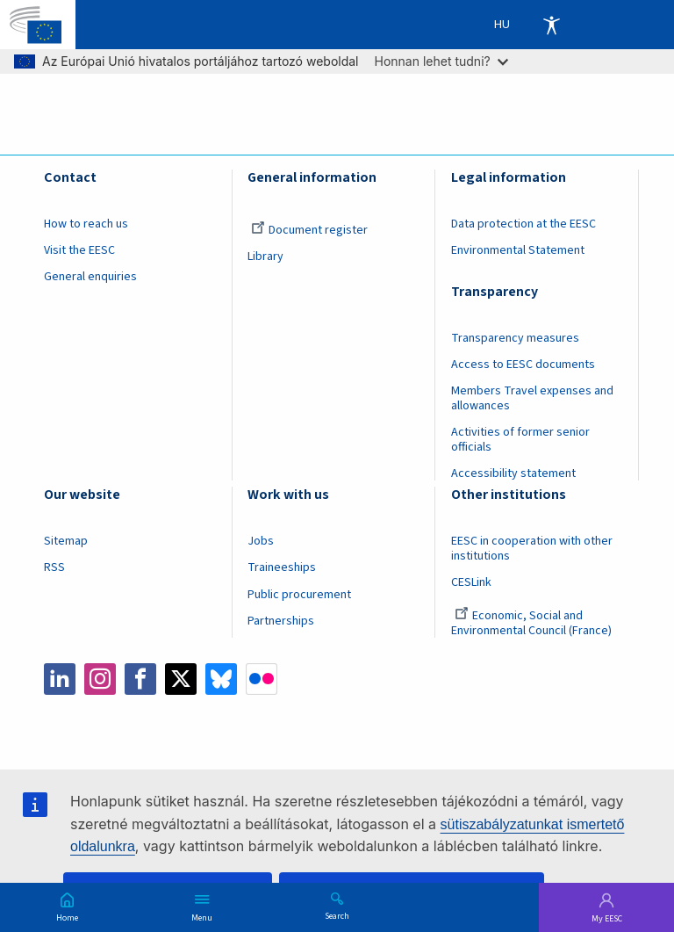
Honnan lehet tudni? (441, 61)
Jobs (260, 541)
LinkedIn (59, 679)
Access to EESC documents (523, 364)
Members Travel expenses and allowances (532, 398)
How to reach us (86, 224)
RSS (54, 567)
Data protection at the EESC (523, 224)
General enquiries (90, 276)
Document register (309, 230)
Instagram (100, 679)
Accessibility (551, 24)
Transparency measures (515, 338)
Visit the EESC (79, 250)
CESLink (471, 582)
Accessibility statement (513, 473)
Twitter (181, 679)
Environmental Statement (517, 250)
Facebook (140, 679)
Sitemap (66, 541)
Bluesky (221, 679)
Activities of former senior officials (520, 439)
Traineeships (281, 567)
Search (337, 915)
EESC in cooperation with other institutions (532, 548)
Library (265, 256)
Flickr (261, 679)
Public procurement (299, 594)
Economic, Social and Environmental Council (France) (532, 623)
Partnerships (280, 621)
